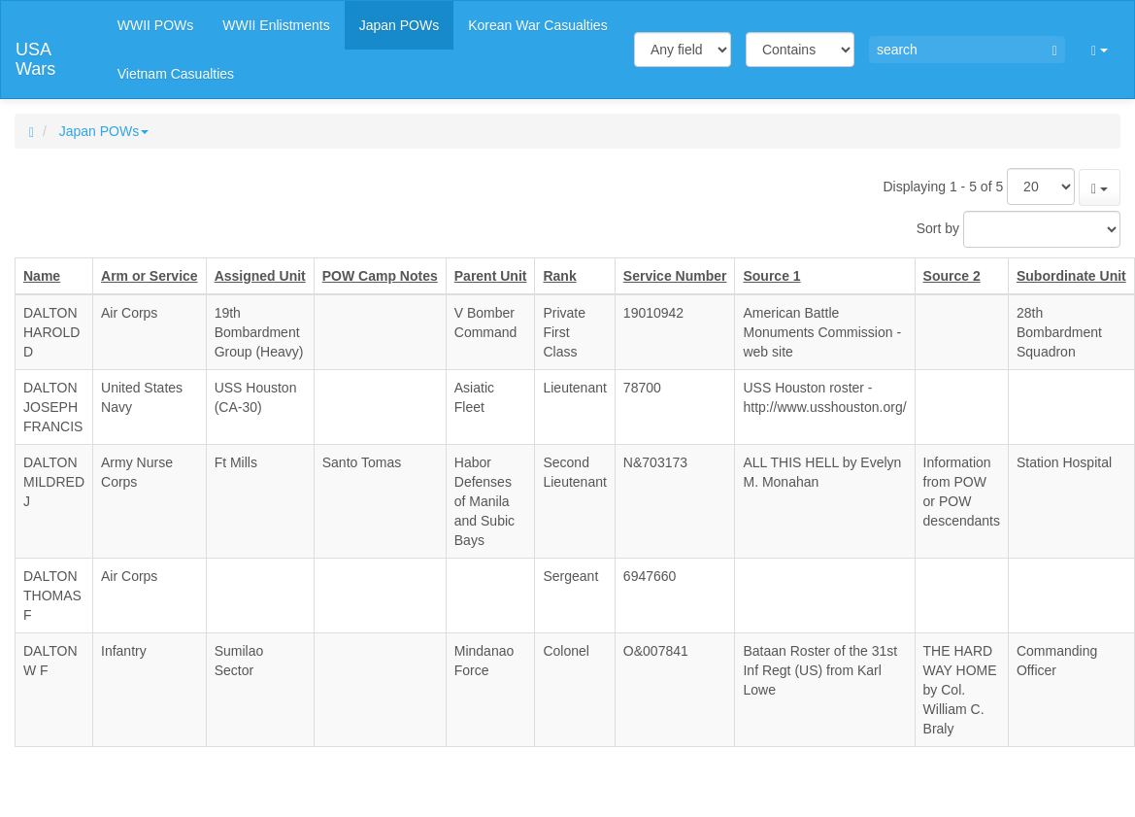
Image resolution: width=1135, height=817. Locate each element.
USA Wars (35, 57)
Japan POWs (104, 131)
